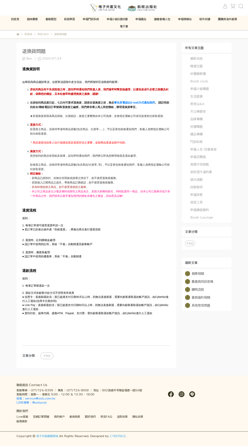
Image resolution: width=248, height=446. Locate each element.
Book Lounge (201, 217)
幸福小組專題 (199, 88)
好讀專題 (196, 126)
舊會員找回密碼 (199, 281)
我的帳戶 (59, 416)
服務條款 (21, 421)
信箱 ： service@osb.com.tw (36, 398)
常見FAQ (106, 416)
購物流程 (194, 289)
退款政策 (122, 416)
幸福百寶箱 (198, 156)
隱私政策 (137, 416)
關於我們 (90, 416)
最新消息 (196, 58)
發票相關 (194, 273)
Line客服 (22, 416)
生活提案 (196, 96)
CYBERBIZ (118, 436)
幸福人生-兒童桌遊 (203, 149)
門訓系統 (196, 141)
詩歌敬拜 (196, 187)
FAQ (47, 355)
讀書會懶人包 (162, 19)
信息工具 (196, 202)
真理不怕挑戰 (199, 164)
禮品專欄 (196, 134)
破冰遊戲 (196, 179)
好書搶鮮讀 (198, 73)
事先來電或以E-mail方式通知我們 (134, 102)
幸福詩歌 (196, 194)
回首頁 (15, 19)
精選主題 (196, 66)
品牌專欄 (196, 119)
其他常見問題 (197, 305)
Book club (199, 81)
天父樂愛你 (198, 111)
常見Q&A (197, 103)
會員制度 (74, 416)
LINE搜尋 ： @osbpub (31, 402)
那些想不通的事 (201, 172)
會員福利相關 (197, 297)
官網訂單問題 (41, 416)
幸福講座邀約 (199, 209)
